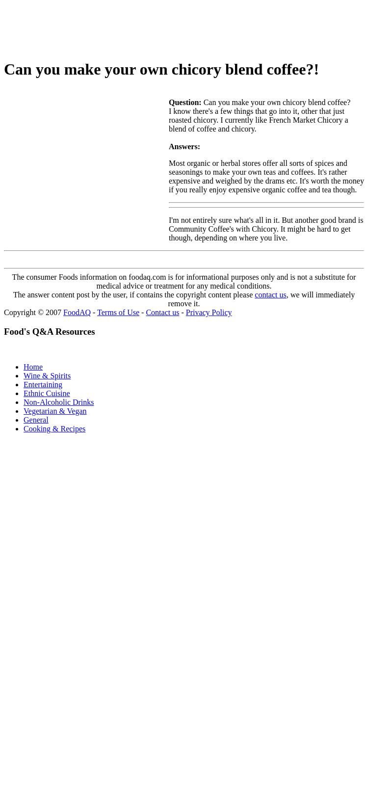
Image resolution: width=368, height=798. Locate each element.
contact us (270, 295)
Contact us (162, 312)
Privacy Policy (209, 312)
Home (33, 367)
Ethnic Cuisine (47, 393)
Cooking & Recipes (54, 429)
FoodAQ (77, 312)
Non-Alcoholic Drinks (59, 402)
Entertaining (43, 384)
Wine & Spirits (47, 376)
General (36, 420)
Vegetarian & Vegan (55, 411)
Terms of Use (118, 312)
